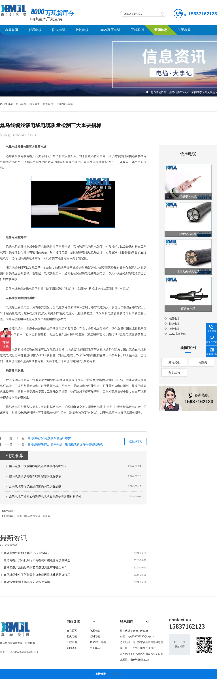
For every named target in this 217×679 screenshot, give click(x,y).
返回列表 (135, 441)
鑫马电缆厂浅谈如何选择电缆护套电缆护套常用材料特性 (45, 496)
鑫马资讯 (174, 362)
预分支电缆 (188, 308)
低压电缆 (35, 30)
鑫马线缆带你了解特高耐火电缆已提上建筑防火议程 (37, 574)
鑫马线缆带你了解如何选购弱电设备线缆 (35, 486)
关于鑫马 (184, 30)
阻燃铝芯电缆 (188, 233)
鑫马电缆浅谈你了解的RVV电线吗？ (27, 552)
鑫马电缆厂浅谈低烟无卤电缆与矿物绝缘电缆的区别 (37, 560)
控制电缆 (82, 30)
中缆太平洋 (115, 673)
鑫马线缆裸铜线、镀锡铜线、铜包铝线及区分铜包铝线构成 (65, 444)
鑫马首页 (11, 30)
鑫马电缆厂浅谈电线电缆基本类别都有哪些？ (38, 466)
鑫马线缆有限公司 (179, 92)
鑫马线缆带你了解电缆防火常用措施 (27, 581)
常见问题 (210, 92)
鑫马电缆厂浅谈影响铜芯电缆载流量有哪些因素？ (35, 567)
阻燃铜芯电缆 (188, 196)
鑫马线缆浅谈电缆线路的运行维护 (49, 438)
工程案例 (137, 30)
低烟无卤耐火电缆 (188, 271)
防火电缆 (58, 30)
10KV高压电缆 (109, 30)
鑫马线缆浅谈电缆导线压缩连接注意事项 (35, 476)
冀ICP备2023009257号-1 (24, 651)
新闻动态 (160, 30)
